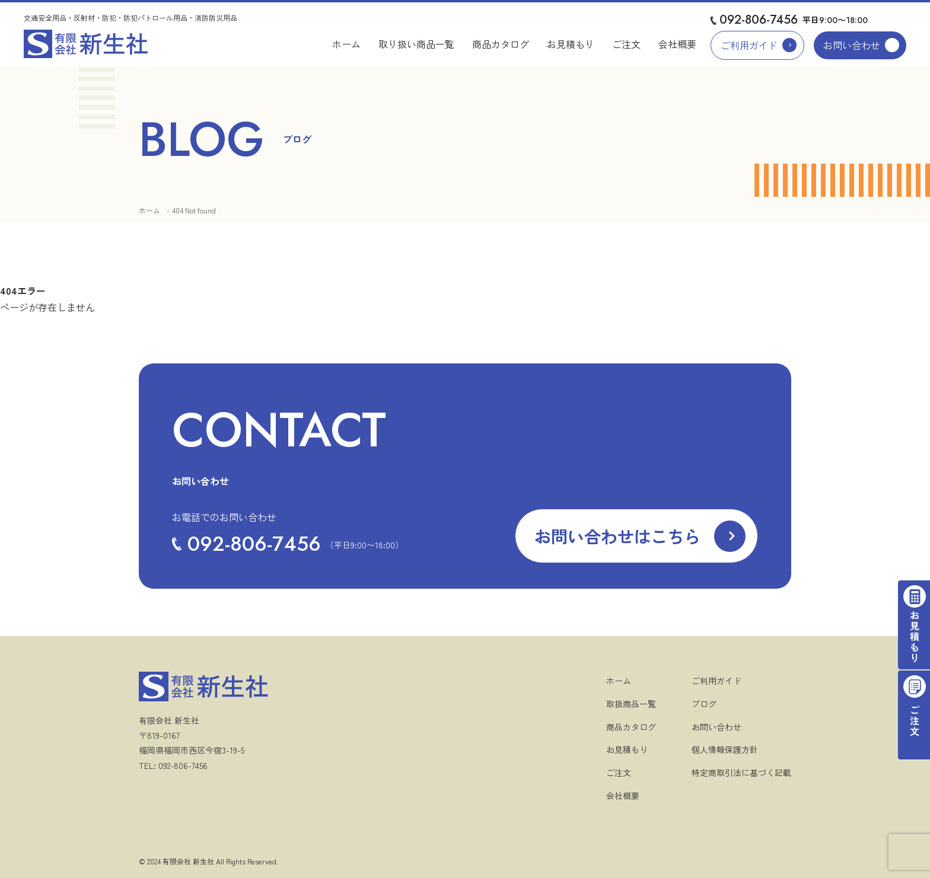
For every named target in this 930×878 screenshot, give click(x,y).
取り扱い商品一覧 (416, 44)
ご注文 (626, 44)
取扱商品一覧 (631, 704)
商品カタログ (500, 44)
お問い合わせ (851, 45)
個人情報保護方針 (725, 749)
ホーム (346, 44)
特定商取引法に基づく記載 (741, 772)
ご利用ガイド (749, 45)
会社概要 (677, 44)
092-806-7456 (758, 19)
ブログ (704, 704)
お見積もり (570, 44)
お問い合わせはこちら (617, 536)
